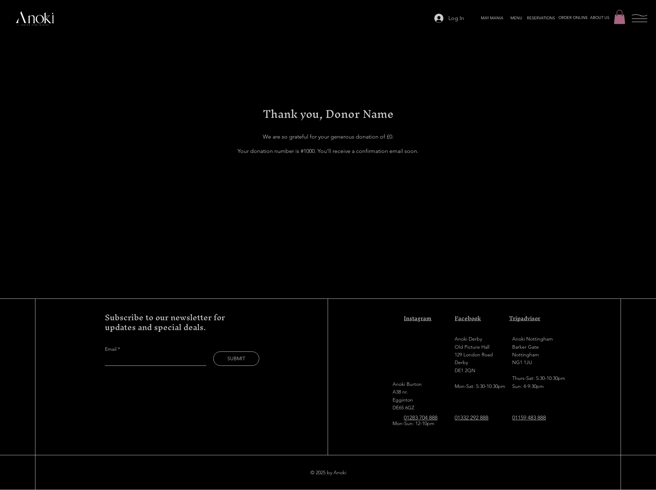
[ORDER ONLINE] (573, 18)
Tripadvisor (524, 318)
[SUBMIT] (236, 358)
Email (111, 349)
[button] (619, 17)
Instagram (417, 318)
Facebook (468, 318)
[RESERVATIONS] (541, 18)
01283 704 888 (420, 417)
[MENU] (516, 18)
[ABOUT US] (600, 18)
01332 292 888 (471, 417)
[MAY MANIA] (492, 18)
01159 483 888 (529, 417)
